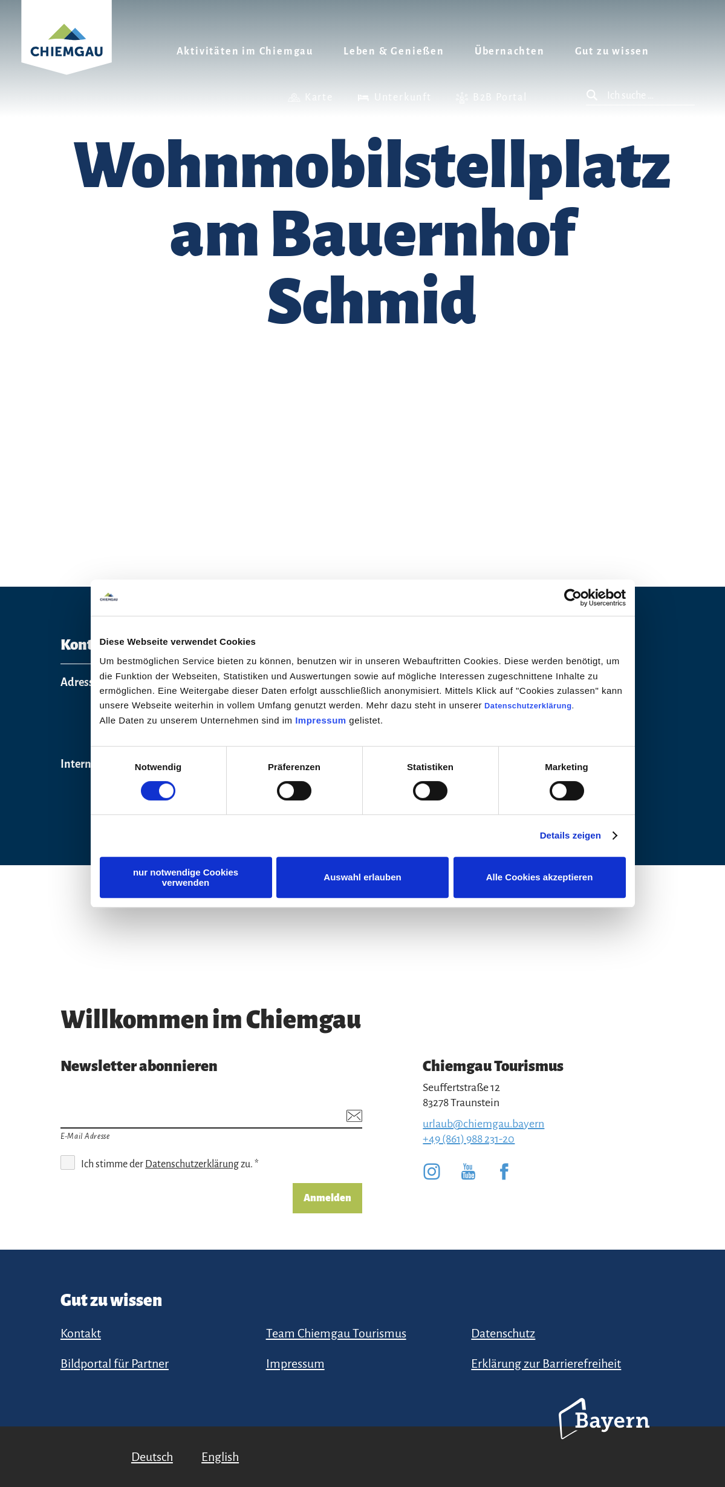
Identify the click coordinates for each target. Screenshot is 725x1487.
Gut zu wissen (612, 51)
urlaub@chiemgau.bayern (483, 1124)
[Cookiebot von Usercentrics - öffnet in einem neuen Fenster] (573, 598)
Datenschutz (503, 1333)
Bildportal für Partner (114, 1363)
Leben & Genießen (393, 51)
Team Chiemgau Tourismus (336, 1333)
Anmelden (327, 1198)
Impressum (320, 720)
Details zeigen (570, 835)
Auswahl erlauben (362, 877)
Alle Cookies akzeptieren (539, 877)
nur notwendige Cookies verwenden (185, 877)
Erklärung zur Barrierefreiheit (546, 1363)
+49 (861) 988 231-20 (469, 1139)
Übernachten (510, 51)
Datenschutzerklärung (527, 705)
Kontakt (80, 1333)
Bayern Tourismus (604, 1435)
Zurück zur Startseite (66, 52)
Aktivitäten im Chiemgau (245, 51)
